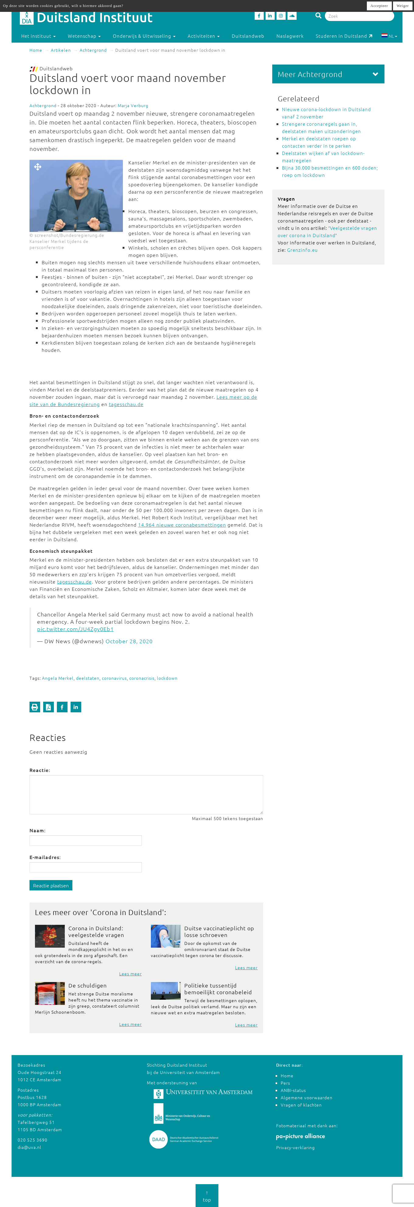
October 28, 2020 (129, 640)
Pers (285, 1083)
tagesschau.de (126, 404)
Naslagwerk (290, 36)
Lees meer (130, 973)
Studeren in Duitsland (344, 36)
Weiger (403, 6)
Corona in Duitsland (127, 912)
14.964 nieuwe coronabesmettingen (182, 524)
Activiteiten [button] (204, 36)
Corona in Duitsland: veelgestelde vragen (96, 931)
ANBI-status (293, 1090)
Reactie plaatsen (51, 885)
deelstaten (87, 678)
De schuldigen (87, 985)
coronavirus (114, 678)
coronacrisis (142, 678)
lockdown (167, 678)
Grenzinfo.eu (302, 250)
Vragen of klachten (301, 1105)
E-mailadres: (45, 857)
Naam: (38, 830)
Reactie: (40, 770)
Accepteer (379, 6)
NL (389, 36)
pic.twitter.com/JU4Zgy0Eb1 (75, 628)
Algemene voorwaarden (306, 1097)
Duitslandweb (248, 36)
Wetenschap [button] (84, 36)
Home (36, 50)
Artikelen (61, 50)
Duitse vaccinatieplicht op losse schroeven (219, 931)
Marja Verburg (133, 105)
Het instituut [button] (38, 36)
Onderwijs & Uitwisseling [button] (144, 36)
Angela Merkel (58, 678)
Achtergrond (93, 50)
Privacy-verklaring (295, 1147)
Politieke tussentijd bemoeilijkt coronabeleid (218, 988)
